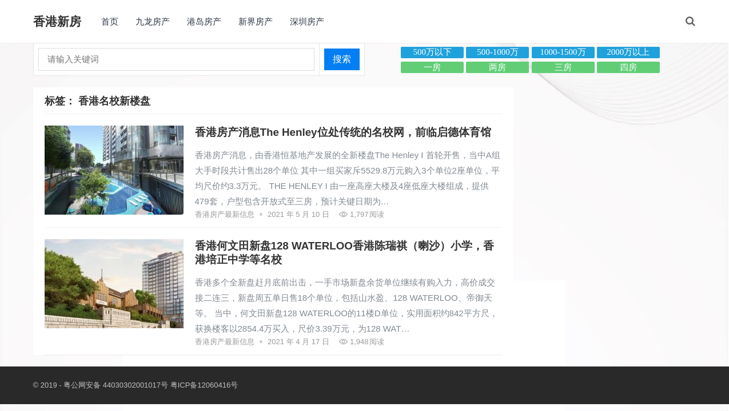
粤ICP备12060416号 (204, 385)
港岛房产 (204, 21)
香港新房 (57, 21)
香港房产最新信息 (224, 214)
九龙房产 (153, 21)
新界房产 (255, 21)
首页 (109, 21)
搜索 (342, 59)
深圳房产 (307, 21)
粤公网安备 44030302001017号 (115, 385)
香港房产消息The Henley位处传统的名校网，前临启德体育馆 (343, 132)
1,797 (361, 214)
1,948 (361, 341)
